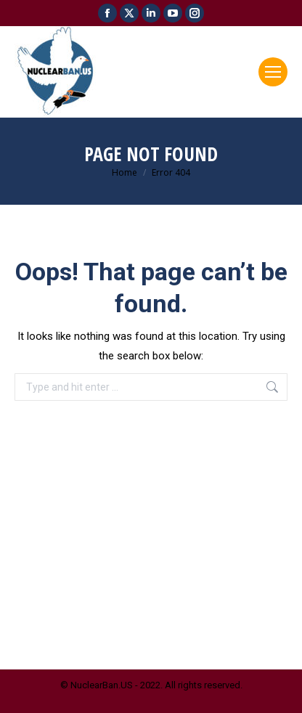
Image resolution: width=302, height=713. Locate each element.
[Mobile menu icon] (272, 71)
